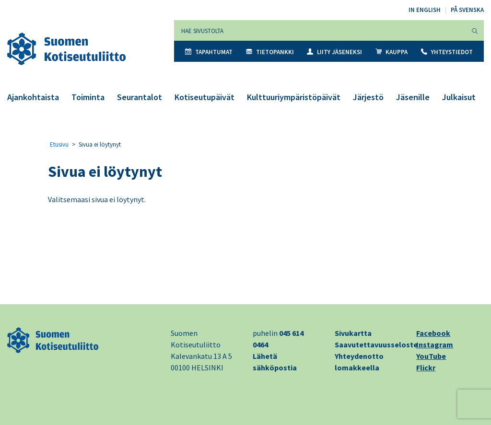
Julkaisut (459, 97)
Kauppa (391, 52)
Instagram (434, 344)
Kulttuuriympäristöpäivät (293, 97)
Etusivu (59, 144)
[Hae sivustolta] (320, 30)
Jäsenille (413, 97)
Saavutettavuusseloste (376, 344)
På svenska (467, 10)
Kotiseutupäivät (204, 97)
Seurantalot (139, 97)
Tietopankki (270, 52)
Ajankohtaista (33, 97)
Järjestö (368, 97)
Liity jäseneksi (334, 52)
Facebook (433, 333)
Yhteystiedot (447, 52)
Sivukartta (353, 333)
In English (425, 10)
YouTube (431, 356)
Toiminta (88, 97)
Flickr (425, 367)
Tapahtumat (209, 52)
